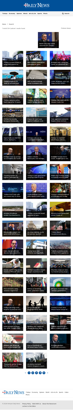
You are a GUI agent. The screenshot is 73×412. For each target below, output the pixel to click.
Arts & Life (32, 13)
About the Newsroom (49, 404)
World (25, 13)
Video (66, 392)
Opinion (19, 13)
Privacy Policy (26, 404)
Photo (45, 13)
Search (11, 24)
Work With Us (36, 404)
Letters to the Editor (29, 406)
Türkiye (4, 13)
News (4, 24)
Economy (12, 13)
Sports (39, 13)
